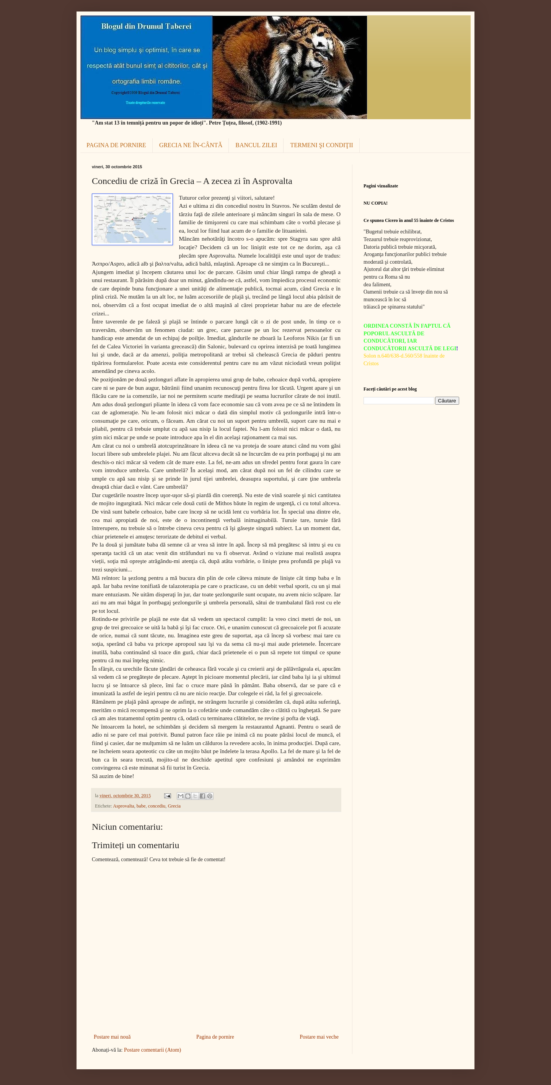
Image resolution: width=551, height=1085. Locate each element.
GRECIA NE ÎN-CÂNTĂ (190, 145)
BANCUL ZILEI (256, 145)
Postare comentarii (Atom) (152, 1050)
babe (141, 806)
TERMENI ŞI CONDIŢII (321, 145)
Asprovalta (123, 806)
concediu (156, 806)
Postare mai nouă (112, 1037)
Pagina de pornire (215, 1037)
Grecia (174, 806)
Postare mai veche (319, 1037)
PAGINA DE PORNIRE (116, 145)
